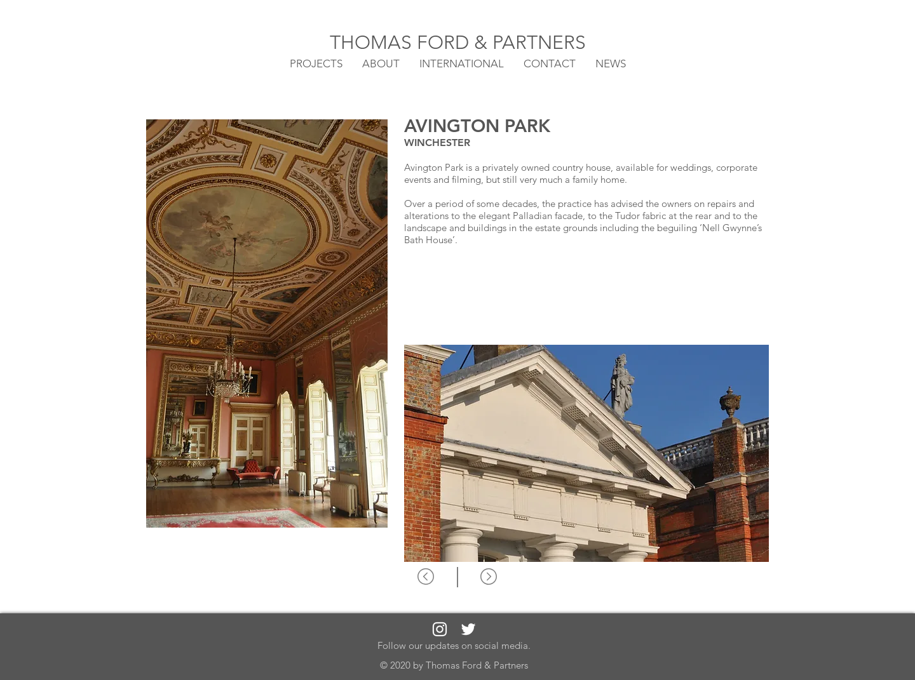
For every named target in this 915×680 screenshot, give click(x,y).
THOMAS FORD (402, 42)
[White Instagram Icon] (439, 629)
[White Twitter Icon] (468, 629)
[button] (461, 63)
